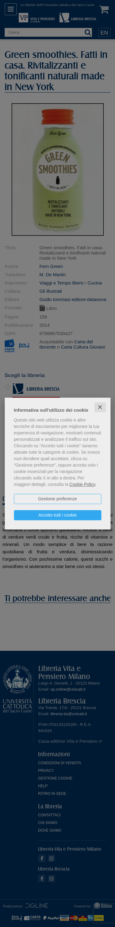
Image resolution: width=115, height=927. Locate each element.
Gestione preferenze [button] (57, 498)
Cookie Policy (82, 484)
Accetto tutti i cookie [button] (57, 515)
